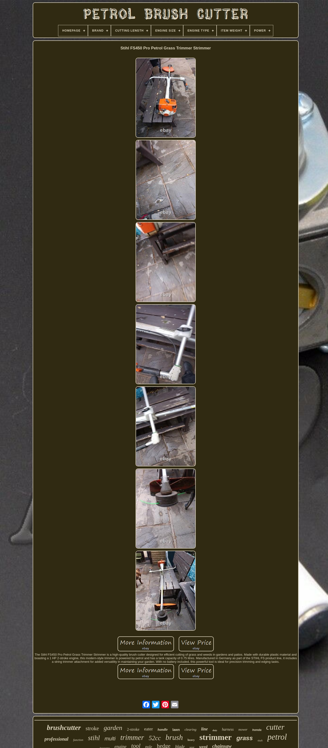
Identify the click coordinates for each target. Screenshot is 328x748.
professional (56, 739)
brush (174, 737)
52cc (155, 738)
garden (113, 727)
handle (163, 729)
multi (110, 739)
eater (148, 728)
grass (244, 738)
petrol (277, 737)
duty (215, 730)
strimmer (215, 737)
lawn (176, 730)
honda (256, 730)
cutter (275, 727)
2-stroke (133, 729)
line (204, 729)
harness (228, 729)
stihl (94, 738)
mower (242, 729)
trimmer (132, 737)
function (78, 740)
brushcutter (64, 727)
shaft (260, 740)
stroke (92, 728)
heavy (191, 740)
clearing (190, 729)
